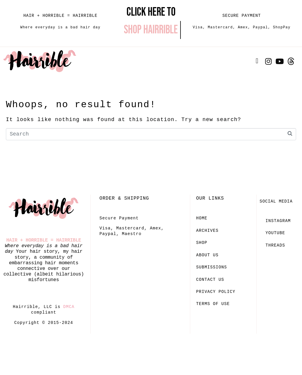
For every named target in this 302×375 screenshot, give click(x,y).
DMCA (69, 306)
